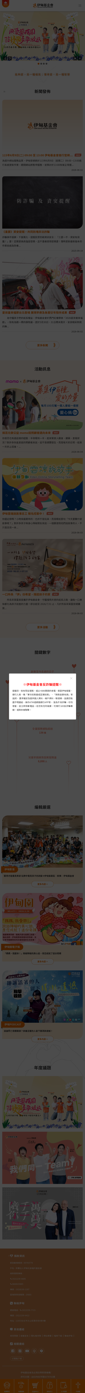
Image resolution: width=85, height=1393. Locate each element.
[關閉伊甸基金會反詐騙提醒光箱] (71, 678)
